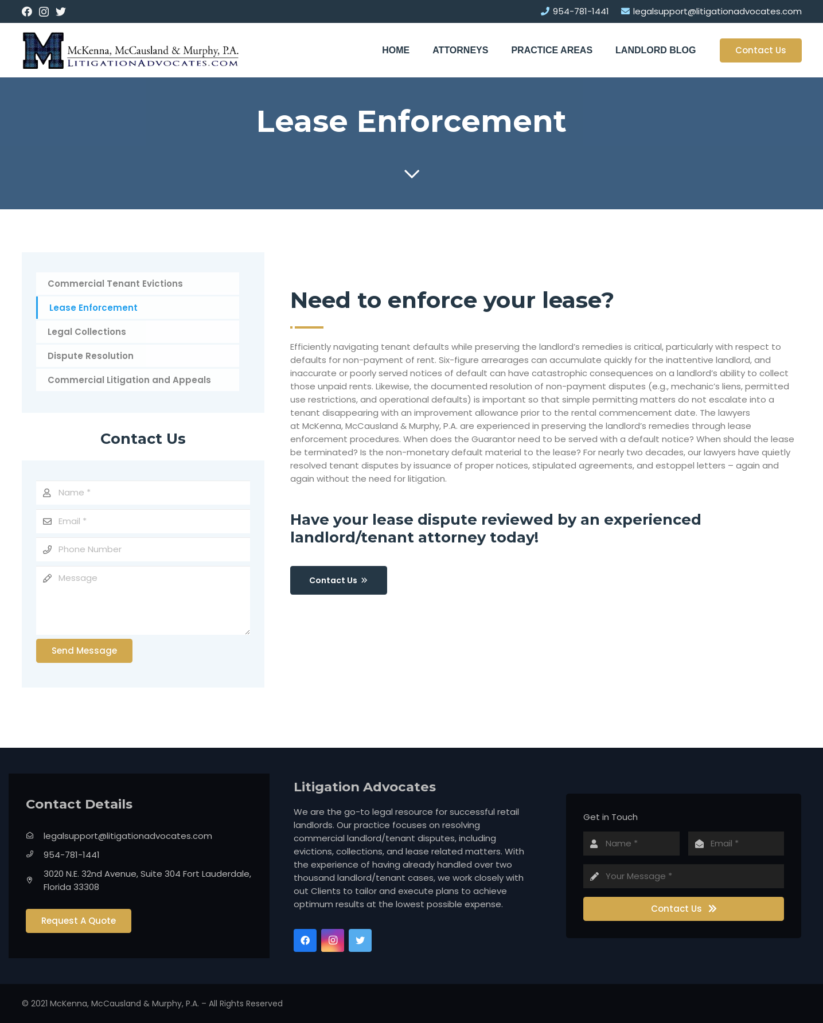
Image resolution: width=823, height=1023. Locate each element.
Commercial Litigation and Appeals (129, 380)
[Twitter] (61, 11)
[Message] (143, 600)
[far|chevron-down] (411, 174)
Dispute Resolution (91, 356)
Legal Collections (87, 332)
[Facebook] (27, 11)
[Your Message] (683, 876)
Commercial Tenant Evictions (115, 284)
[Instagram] (44, 12)
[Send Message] (84, 651)
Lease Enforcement (93, 308)
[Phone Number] (143, 549)
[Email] (143, 521)
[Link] (131, 50)
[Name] (143, 493)
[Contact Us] (683, 909)
